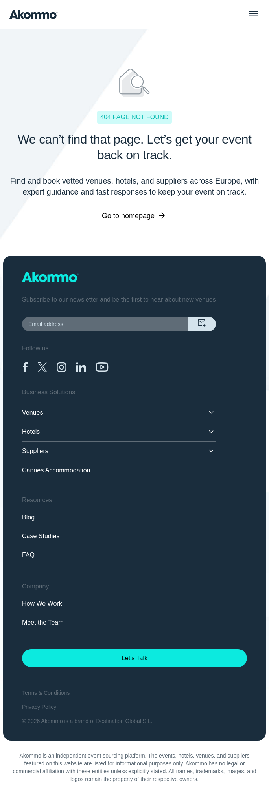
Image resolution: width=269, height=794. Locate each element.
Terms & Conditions (46, 693)
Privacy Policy (39, 707)
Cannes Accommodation (56, 470)
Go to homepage (134, 215)
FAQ (28, 555)
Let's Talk (134, 658)
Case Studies (40, 536)
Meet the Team (43, 622)
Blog (28, 517)
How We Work (42, 603)
